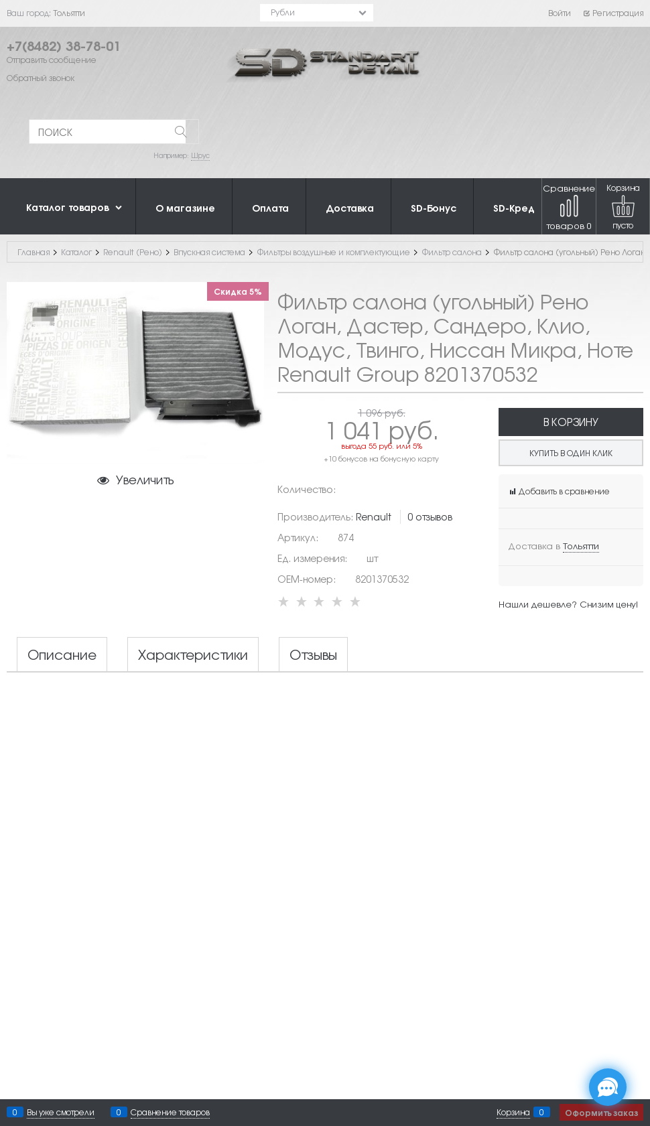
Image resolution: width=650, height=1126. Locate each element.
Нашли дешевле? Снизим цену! (568, 603)
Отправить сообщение (51, 60)
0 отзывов (429, 516)
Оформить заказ (601, 1112)
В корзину (570, 422)
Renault (373, 516)
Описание (61, 654)
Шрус (200, 155)
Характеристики (193, 654)
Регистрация (612, 13)
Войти (559, 13)
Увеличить (145, 479)
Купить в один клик (570, 453)
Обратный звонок (40, 78)
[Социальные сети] (608, 1087)
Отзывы (313, 654)
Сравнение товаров (569, 207)
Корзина (513, 1112)
